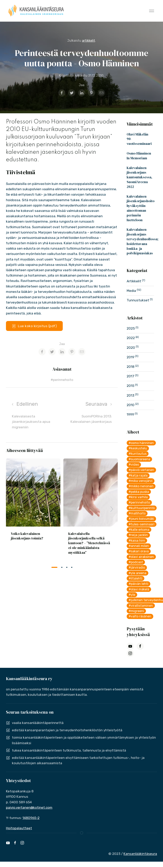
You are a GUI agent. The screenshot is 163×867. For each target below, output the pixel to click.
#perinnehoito (62, 380)
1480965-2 (31, 818)
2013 (131, 395)
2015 (131, 386)
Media (132, 291)
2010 (131, 405)
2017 (131, 376)
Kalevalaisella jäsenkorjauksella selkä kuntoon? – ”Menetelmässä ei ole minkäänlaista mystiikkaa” (89, 543)
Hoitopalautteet (19, 828)
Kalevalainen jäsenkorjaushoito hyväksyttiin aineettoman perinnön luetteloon (140, 208)
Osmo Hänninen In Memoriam (139, 156)
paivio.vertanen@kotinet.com (29, 807)
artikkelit (88, 40)
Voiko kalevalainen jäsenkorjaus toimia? (27, 536)
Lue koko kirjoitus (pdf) (34, 326)
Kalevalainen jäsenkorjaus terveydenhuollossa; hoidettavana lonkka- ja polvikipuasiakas (142, 241)
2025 (131, 328)
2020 (131, 348)
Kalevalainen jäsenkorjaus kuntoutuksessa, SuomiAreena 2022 (139, 177)
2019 (131, 357)
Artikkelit (134, 281)
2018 (131, 367)
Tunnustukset (138, 300)
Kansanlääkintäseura (140, 854)
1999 (131, 414)
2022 (131, 338)
